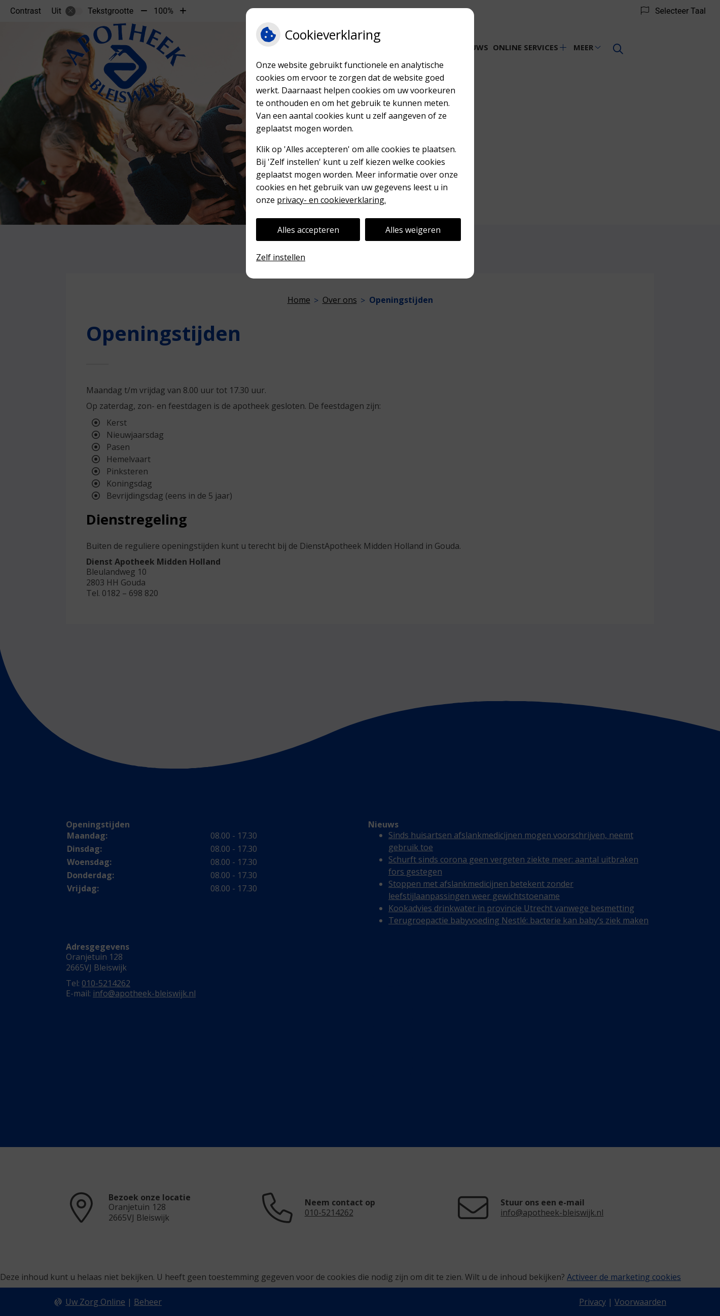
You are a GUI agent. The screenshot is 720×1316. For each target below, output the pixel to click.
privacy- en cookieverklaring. (331, 199)
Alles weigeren (413, 229)
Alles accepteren (308, 229)
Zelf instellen (280, 257)
